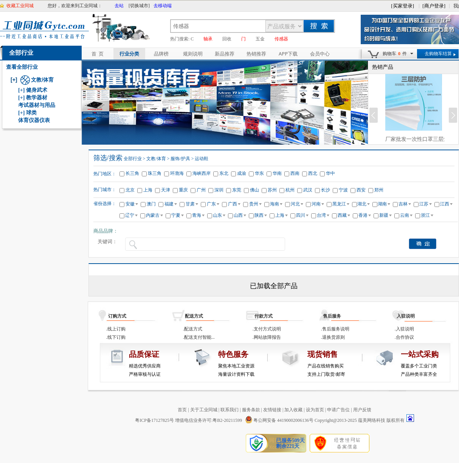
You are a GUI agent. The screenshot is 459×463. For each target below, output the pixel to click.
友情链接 (272, 409)
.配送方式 (192, 329)
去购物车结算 (438, 53)
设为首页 (315, 409)
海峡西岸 (201, 173)
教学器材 (36, 97)
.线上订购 (116, 329)
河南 (318, 204)
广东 (213, 204)
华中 (330, 173)
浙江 (427, 215)
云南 (406, 215)
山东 (219, 215)
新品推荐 (224, 53)
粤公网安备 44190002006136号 (279, 420)
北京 (130, 190)
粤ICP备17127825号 (154, 420)
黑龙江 (340, 204)
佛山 (254, 190)
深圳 (218, 190)
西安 (361, 190)
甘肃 (192, 204)
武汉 (307, 190)
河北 (297, 204)
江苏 (425, 204)
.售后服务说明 (335, 329)
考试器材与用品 (36, 105)
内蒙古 (154, 215)
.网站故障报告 (267, 337)
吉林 (405, 204)
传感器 (281, 39)
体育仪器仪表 (34, 120)
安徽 (132, 204)
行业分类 (129, 53)
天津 (165, 190)
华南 (277, 173)
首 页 (97, 53)
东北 (223, 173)
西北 (312, 173)
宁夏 (177, 215)
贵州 (255, 204)
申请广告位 (338, 409)
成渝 (241, 173)
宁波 (343, 190)
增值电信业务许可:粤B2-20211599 (208, 420)
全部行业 (21, 52)
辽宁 (131, 215)
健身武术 (36, 90)
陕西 (260, 215)
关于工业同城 (203, 409)
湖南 (384, 204)
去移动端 (163, 5)
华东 (259, 173)
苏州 (272, 190)
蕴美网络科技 (371, 420)
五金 (260, 39)
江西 (446, 204)
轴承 (207, 39)
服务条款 (251, 409)
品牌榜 (161, 53)
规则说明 (193, 53)
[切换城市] (139, 5)
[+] (14, 80)
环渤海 (177, 173)
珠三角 (154, 173)
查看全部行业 (22, 67)
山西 (240, 215)
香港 (364, 215)
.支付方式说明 (267, 329)
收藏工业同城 (20, 5)
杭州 (290, 190)
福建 (170, 204)
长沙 (325, 190)
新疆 (385, 215)
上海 (147, 190)
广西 (234, 204)
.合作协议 (404, 337)
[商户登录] (433, 6)
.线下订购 (116, 337)
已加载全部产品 (274, 286)
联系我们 (229, 409)
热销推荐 (256, 53)
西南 (294, 173)
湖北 (363, 204)
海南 (276, 204)
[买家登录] (402, 6)
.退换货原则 (333, 337)
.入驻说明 (404, 329)
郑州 (378, 190)
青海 (198, 215)
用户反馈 (362, 409)
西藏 (344, 215)
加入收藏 (293, 409)
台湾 (323, 215)
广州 (201, 190)
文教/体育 (37, 80)
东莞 (236, 190)
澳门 (151, 204)
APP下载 (288, 53)
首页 (182, 409)
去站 (119, 5)
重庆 (183, 190)
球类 (31, 113)
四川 (302, 215)
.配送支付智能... (199, 337)
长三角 (132, 173)
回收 (226, 39)
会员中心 (320, 53)
